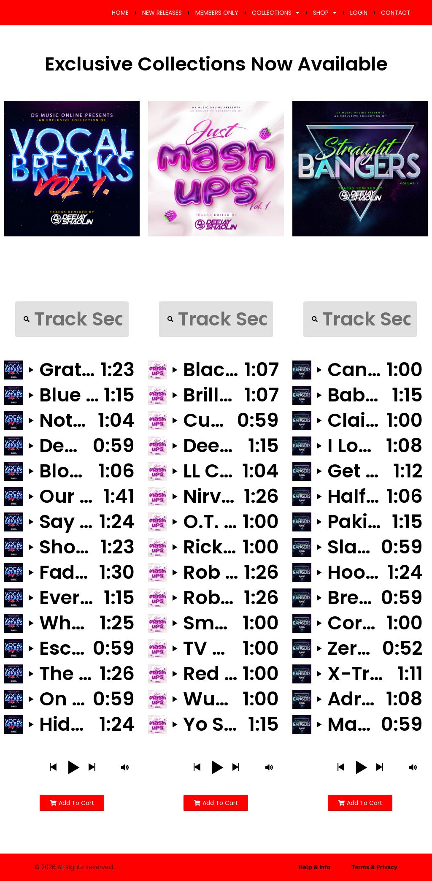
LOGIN (358, 12)
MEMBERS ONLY (216, 12)
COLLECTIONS (276, 13)
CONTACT (395, 12)
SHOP (325, 13)
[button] (52, 767)
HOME (120, 12)
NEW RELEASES (162, 12)
